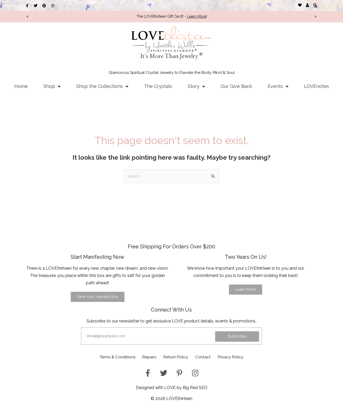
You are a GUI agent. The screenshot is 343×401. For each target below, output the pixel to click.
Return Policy (176, 356)
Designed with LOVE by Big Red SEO (171, 386)
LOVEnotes (316, 86)
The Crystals (158, 86)
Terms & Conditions (109, 356)
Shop (52, 86)
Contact (207, 356)
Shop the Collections (102, 86)
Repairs (146, 356)
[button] (315, 5)
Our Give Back (236, 86)
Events (278, 86)
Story (196, 86)
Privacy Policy (238, 356)
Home (21, 86)
